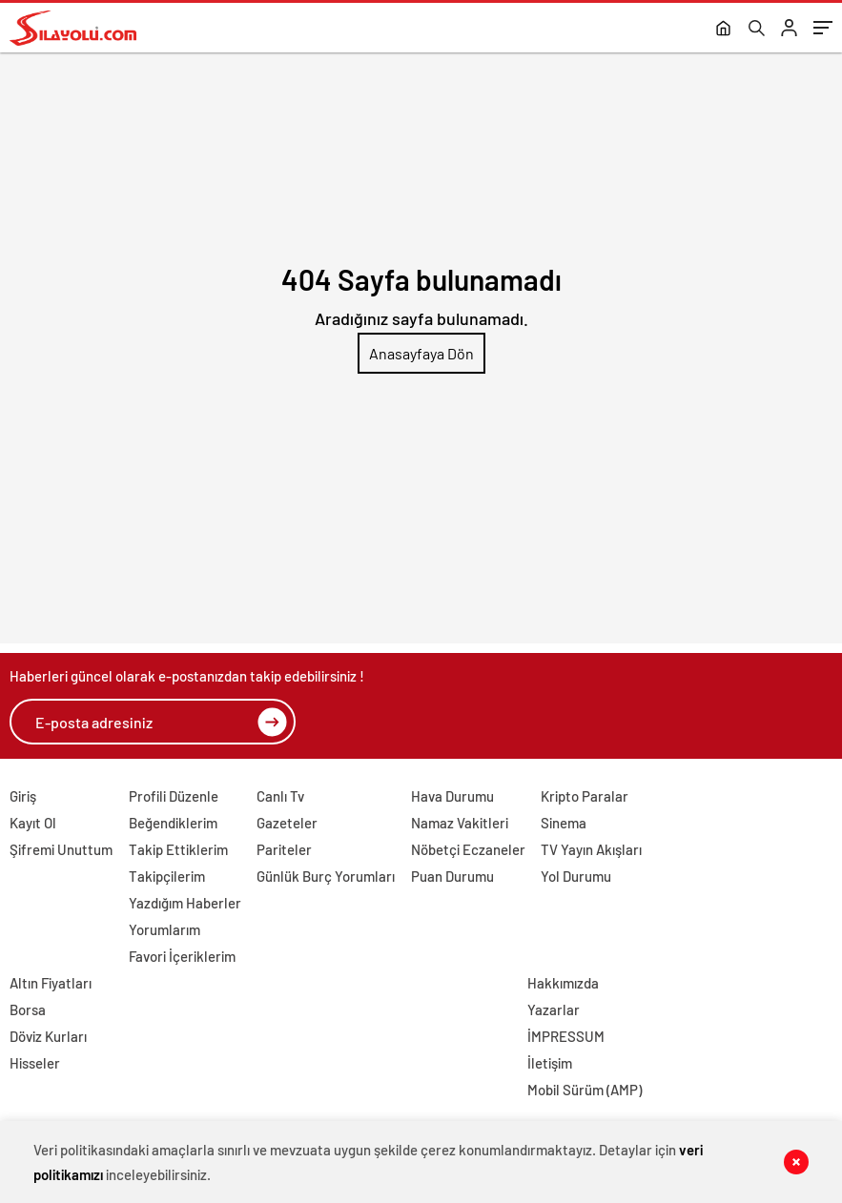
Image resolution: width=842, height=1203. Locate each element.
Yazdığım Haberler (185, 902)
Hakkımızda (563, 982)
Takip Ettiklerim (178, 849)
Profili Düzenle (173, 796)
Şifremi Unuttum (61, 849)
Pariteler (284, 849)
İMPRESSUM (566, 1036)
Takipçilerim (167, 876)
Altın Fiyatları (51, 982)
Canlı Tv (280, 796)
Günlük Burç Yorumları (326, 876)
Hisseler (35, 1062)
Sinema (563, 822)
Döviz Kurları (48, 1036)
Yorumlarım (164, 929)
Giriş (23, 796)
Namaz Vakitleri (459, 822)
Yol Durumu (576, 876)
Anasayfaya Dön (421, 353)
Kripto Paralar (584, 796)
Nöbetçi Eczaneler (468, 849)
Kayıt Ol (33, 822)
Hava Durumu (452, 796)
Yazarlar (553, 1009)
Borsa (28, 1009)
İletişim (549, 1062)
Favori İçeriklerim (182, 956)
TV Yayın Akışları (591, 849)
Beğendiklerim (173, 822)
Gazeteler (287, 822)
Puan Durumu (452, 876)
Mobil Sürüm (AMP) (584, 1089)
